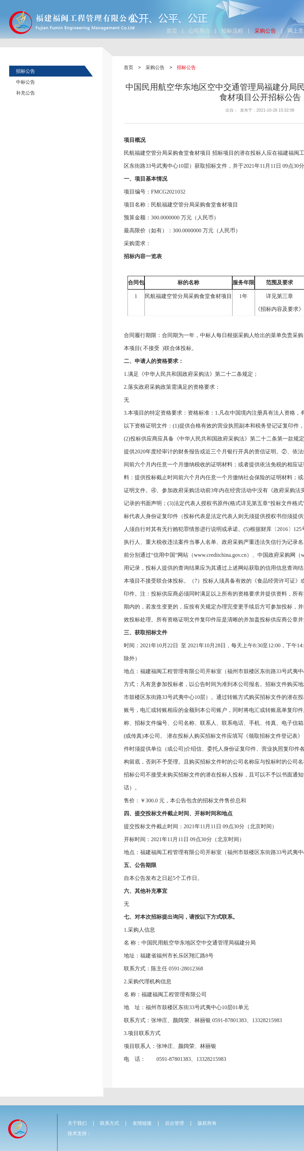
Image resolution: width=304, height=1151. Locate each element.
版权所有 (207, 1123)
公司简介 (199, 31)
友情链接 (142, 1123)
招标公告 (25, 71)
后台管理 (174, 1123)
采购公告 (265, 31)
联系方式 (109, 1123)
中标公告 (25, 82)
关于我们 (77, 1123)
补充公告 (25, 93)
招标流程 (232, 31)
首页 (171, 31)
